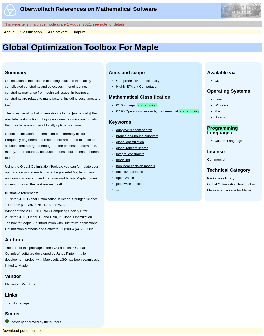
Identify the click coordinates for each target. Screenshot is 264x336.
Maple (246, 190)
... (117, 190)
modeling (123, 160)
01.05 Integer (136, 105)
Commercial (216, 159)
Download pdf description (23, 330)
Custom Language (228, 141)
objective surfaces (129, 172)
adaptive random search (134, 130)
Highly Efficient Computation (137, 86)
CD (217, 81)
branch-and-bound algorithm (137, 136)
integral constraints (130, 154)
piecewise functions (130, 184)
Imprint (79, 32)
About (9, 32)
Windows (221, 105)
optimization (125, 178)
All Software (58, 32)
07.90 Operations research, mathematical (157, 111)
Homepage (20, 303)
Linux (219, 99)
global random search (132, 148)
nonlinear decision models (135, 166)
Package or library (220, 178)
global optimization (130, 142)
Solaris (220, 117)
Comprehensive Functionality (137, 81)
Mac (218, 111)
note (103, 24)
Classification (31, 32)
